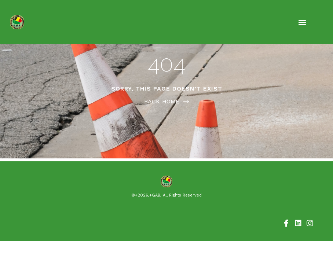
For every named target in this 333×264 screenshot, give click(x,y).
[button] (302, 22)
